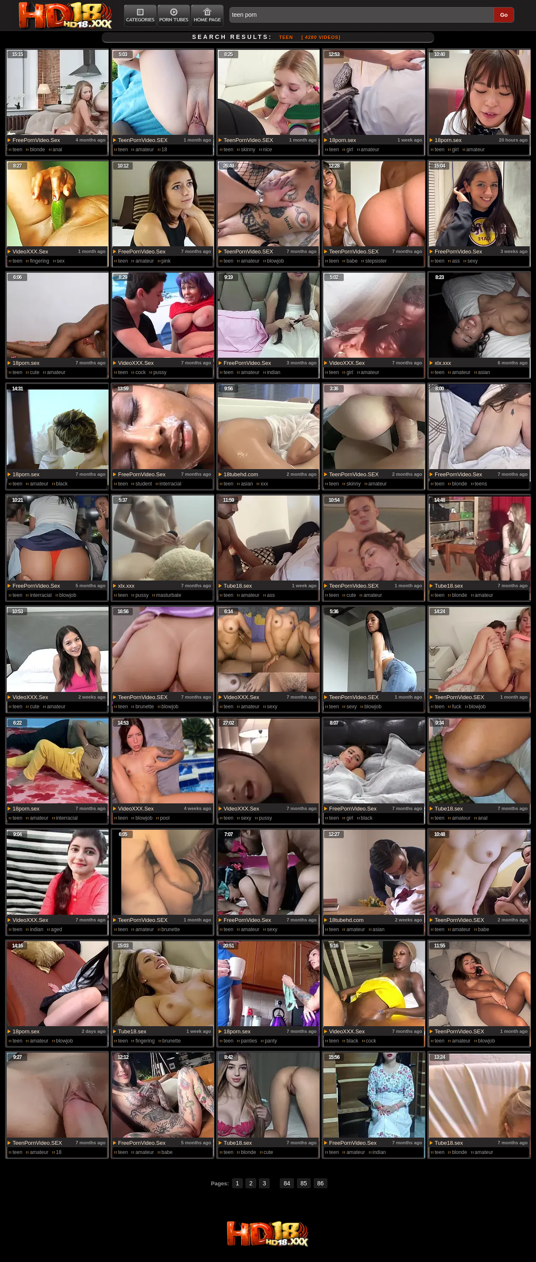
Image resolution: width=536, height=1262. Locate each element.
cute (34, 372)
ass (456, 261)
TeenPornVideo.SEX (143, 140)
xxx (264, 484)
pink (166, 261)
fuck (456, 707)
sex (61, 261)
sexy (472, 261)
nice (267, 149)
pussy (159, 372)
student (143, 484)
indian (274, 372)
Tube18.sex (238, 586)
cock (140, 372)
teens (481, 484)
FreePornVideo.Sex (36, 140)
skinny (248, 149)
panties (249, 1041)
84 (286, 1183)
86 (320, 1183)
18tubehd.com (241, 474)
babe (352, 261)
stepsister (376, 261)
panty (271, 1041)
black (62, 484)
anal (57, 149)
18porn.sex (342, 140)
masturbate (168, 595)
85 (304, 1183)
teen (17, 149)
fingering (39, 261)
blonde (37, 149)
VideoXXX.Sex (30, 251)
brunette (144, 707)
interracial (170, 484)
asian (484, 372)
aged (56, 929)
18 (164, 149)
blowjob (275, 261)
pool (165, 818)
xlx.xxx (443, 363)
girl (349, 149)
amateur (144, 149)
